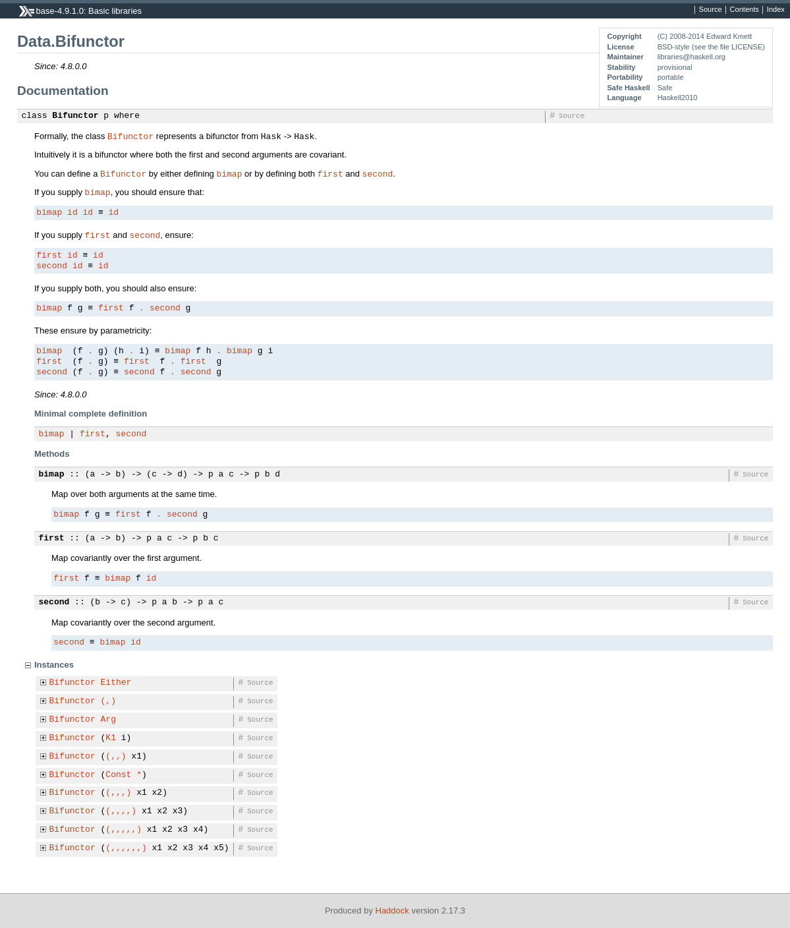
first (330, 173)
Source (710, 10)
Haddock (392, 910)
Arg (108, 720)
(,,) (115, 757)
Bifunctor (75, 116)
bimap (229, 173)
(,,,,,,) (125, 848)
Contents (744, 10)
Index (776, 10)
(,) (108, 701)
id (72, 213)
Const (118, 775)
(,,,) (118, 793)
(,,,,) (120, 811)
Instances (54, 665)
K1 (110, 738)
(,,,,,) (123, 830)
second (377, 173)
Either (116, 683)
